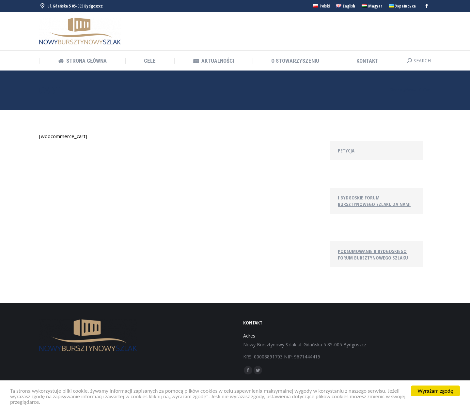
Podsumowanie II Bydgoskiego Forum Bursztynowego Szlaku (373, 254)
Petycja (346, 150)
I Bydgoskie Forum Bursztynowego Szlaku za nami (374, 200)
